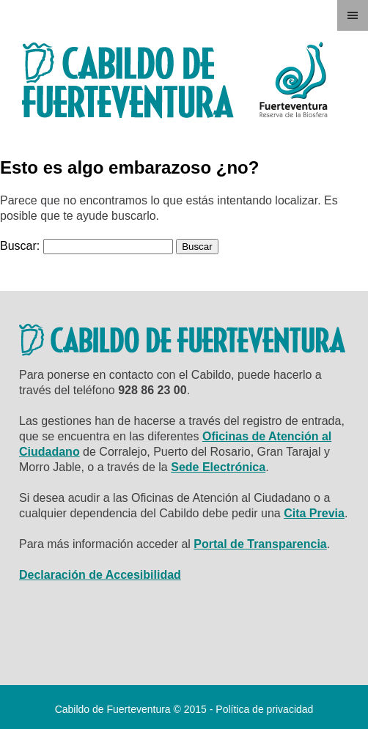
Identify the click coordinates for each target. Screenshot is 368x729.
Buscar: (20, 246)
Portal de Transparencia (260, 544)
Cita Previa (314, 513)
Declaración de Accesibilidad (100, 575)
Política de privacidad (264, 709)
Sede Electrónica (218, 467)
